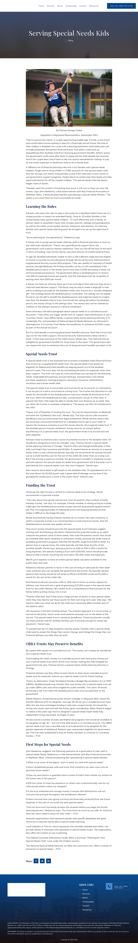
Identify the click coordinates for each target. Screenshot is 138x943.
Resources (94, 6)
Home (40, 6)
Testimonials (70, 6)
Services (50, 6)
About (59, 6)
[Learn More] (118, 886)
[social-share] (36, 861)
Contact (82, 6)
